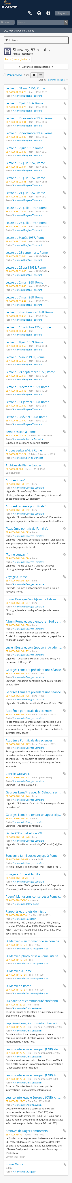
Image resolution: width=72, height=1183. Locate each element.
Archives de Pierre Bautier (23, 465)
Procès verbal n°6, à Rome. (24, 450)
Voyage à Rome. (17, 577)
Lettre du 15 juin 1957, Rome (25, 178)
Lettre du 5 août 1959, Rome (25, 357)
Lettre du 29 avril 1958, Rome (26, 267)
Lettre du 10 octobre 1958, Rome (28, 327)
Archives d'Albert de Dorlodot (28, 439)
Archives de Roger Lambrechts (27, 1131)
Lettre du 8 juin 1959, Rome (24, 342)
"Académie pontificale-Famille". (27, 529)
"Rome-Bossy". (16, 480)
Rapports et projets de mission (27, 911)
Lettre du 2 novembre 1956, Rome (29, 118)
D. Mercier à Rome (18, 986)
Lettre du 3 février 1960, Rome (26, 417)
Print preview (13, 75)
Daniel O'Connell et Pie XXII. (24, 833)
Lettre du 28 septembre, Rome (27, 253)
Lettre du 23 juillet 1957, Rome (26, 223)
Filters (11, 40)
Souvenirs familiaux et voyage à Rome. (32, 856)
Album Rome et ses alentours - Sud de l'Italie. (37, 621)
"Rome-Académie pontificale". (26, 506)
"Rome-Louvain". (17, 555)
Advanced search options (36, 66)
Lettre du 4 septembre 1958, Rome (29, 312)
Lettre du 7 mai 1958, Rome (24, 297)
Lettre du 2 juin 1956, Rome (24, 103)
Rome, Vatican (15, 1164)
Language (39, 13)
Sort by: (43, 79)
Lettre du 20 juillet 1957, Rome (26, 208)
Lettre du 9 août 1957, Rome (25, 238)
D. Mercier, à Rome (19, 971)
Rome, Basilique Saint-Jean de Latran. (31, 599)
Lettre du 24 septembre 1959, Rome (30, 372)
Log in (61, 13)
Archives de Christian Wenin (27, 1008)
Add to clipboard (64, 88)
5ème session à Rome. (21, 432)
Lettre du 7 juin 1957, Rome (24, 148)
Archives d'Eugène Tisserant (27, 95)
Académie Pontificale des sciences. (29, 740)
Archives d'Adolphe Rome (26, 903)
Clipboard (30, 13)
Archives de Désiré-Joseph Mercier (30, 948)
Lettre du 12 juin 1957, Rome (25, 163)
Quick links (48, 13)
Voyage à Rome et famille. (23, 874)
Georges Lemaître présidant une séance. (34, 670)
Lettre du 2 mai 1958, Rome (24, 282)
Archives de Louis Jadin (24, 918)
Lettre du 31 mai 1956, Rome (25, 88)
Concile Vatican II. (18, 774)
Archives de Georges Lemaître (28, 487)
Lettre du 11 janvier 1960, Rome (27, 402)
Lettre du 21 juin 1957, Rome (25, 193)
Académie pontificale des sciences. (29, 711)
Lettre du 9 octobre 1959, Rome (27, 387)
